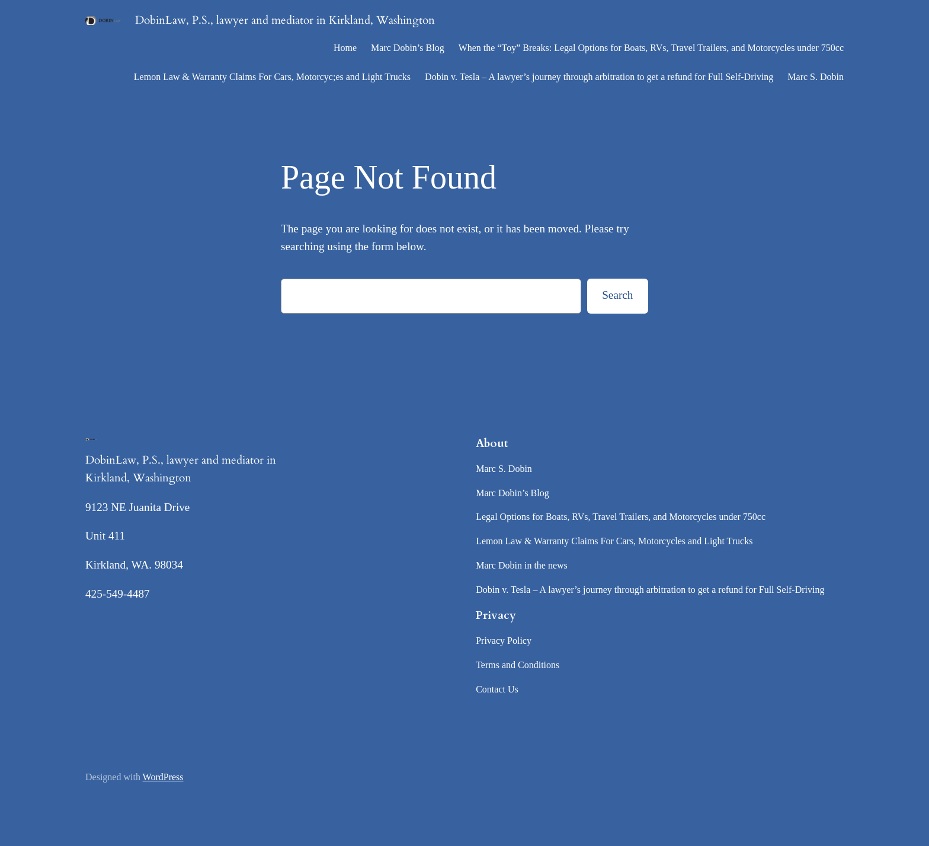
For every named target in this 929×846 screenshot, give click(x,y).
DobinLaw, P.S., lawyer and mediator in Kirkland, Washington (285, 20)
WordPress (163, 777)
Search (617, 295)
